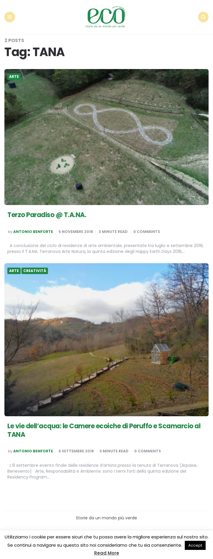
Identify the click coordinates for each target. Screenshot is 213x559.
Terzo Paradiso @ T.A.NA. (46, 214)
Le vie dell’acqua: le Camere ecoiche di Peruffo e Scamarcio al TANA (103, 430)
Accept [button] (195, 545)
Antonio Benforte (33, 232)
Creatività (34, 271)
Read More (106, 553)
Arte (14, 77)
